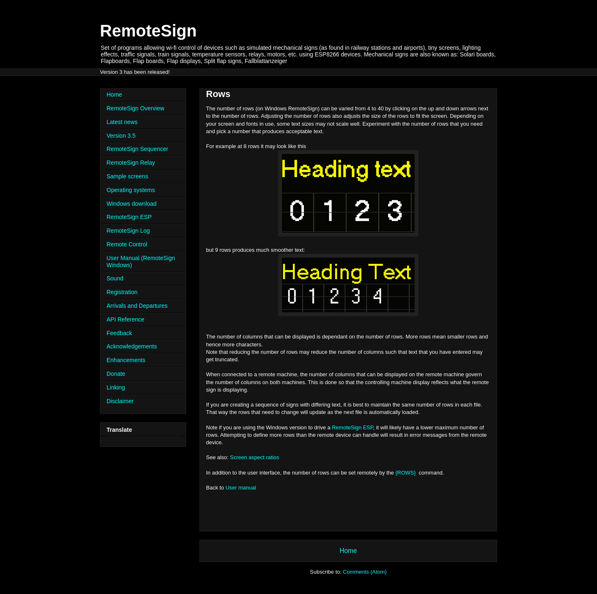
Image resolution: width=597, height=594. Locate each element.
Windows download (132, 203)
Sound (115, 278)
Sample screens (127, 176)
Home (348, 550)
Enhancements (126, 360)
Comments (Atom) (364, 572)
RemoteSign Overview (135, 108)
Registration (122, 292)
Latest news (122, 122)
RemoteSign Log (128, 230)
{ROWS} (406, 473)
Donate (116, 373)
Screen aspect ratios (254, 457)
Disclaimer (120, 401)
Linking (116, 387)
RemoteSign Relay (131, 162)
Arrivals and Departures (137, 305)
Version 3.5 (121, 135)
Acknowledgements (132, 346)
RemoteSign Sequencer (137, 149)
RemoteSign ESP (352, 427)
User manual (241, 487)
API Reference (125, 319)
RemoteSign (148, 31)
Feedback (119, 333)
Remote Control (127, 244)
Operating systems (131, 190)
